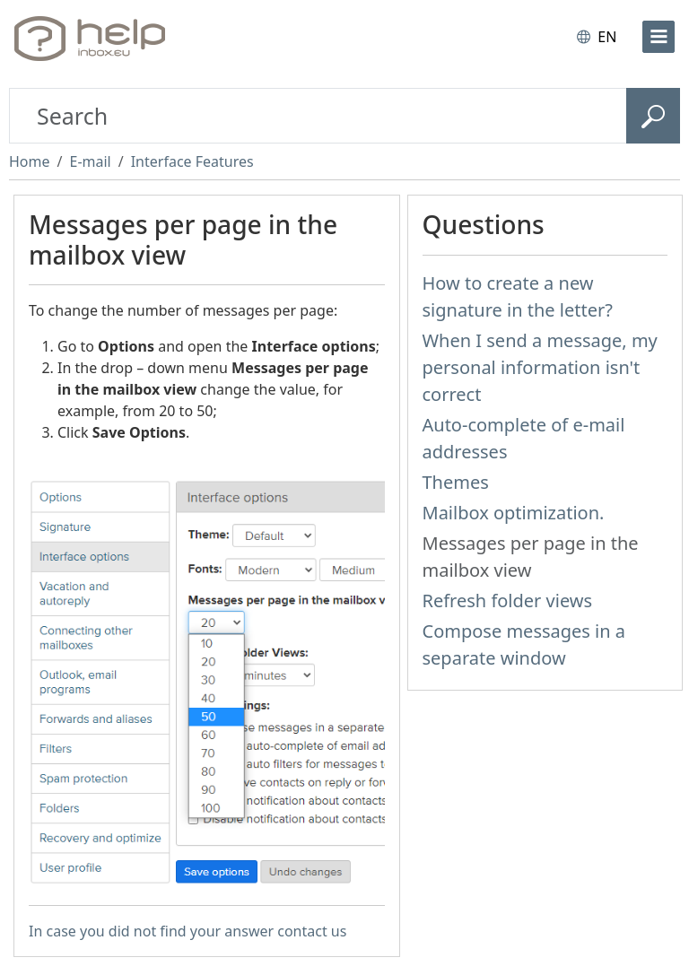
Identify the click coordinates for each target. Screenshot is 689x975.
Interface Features (192, 161)
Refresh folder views (508, 600)
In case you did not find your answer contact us (187, 931)
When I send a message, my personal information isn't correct (540, 367)
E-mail (89, 161)
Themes (456, 482)
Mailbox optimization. (514, 513)
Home (29, 161)
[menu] (658, 37)
